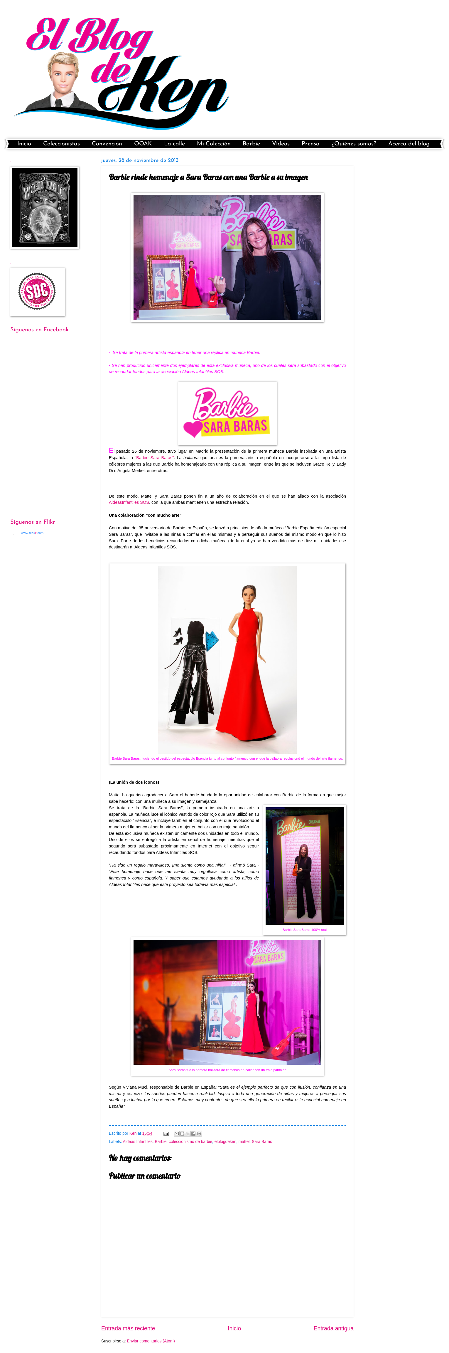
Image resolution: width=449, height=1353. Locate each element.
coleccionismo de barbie (190, 1141)
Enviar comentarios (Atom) (151, 1341)
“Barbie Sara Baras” (154, 457)
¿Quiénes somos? (354, 144)
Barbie (251, 144)
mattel (244, 1141)
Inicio (24, 144)
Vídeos (281, 144)
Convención (107, 144)
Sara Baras (262, 1141)
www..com (32, 533)
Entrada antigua (334, 1328)
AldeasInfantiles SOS (129, 502)
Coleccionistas (61, 144)
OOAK (143, 144)
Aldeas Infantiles (138, 1141)
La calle (174, 144)
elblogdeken (225, 1141)
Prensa (311, 144)
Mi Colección (214, 144)
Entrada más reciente (128, 1328)
